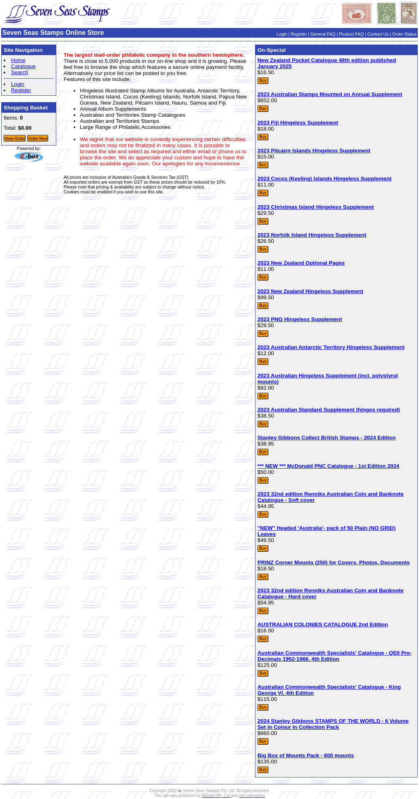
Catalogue (23, 66)
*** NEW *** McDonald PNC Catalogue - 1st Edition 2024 (328, 466)
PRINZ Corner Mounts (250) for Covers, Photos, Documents (333, 562)
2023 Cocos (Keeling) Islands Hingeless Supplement (324, 179)
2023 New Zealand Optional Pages (301, 263)
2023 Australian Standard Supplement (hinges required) (328, 410)
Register (299, 34)
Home (18, 60)
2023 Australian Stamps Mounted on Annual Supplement (329, 94)
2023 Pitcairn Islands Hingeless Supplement (313, 151)
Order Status (404, 34)
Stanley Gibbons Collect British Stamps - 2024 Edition (326, 438)
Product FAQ (351, 34)
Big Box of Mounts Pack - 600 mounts (305, 755)
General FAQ (323, 34)
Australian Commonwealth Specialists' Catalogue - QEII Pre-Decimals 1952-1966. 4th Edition (334, 656)
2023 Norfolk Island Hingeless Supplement (311, 235)
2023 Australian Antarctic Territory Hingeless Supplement (330, 347)
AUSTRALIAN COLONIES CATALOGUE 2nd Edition (322, 624)
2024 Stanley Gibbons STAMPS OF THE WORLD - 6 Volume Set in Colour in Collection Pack (333, 724)
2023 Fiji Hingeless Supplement (297, 123)
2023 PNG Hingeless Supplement (299, 319)
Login (281, 34)
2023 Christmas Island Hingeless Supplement (315, 207)
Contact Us (378, 34)
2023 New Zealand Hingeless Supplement (310, 291)
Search (19, 72)
